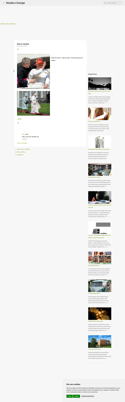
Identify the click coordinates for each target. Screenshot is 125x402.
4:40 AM (24, 139)
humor (19, 119)
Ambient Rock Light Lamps (95, 321)
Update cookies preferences (8, 23)
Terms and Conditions (23, 149)
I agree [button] (69, 396)
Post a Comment (22, 143)
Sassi (23, 134)
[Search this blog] (113, 3)
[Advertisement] (49, 11)
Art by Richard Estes (93, 265)
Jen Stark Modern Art (94, 121)
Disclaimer (20, 155)
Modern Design (15, 2)
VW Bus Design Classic (94, 293)
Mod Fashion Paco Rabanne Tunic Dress (99, 149)
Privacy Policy (21, 152)
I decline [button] (76, 396)
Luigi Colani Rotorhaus (94, 349)
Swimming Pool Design (94, 177)
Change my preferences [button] (88, 396)
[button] (18, 49)
